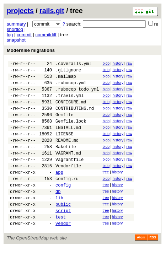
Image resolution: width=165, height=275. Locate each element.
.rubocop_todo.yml (77, 94)
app (59, 191)
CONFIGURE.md (70, 109)
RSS (152, 265)
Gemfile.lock (70, 132)
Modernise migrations (31, 50)
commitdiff (45, 34)
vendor (63, 251)
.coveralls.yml (73, 64)
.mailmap (65, 79)
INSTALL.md (68, 139)
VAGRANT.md (68, 169)
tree (105, 190)
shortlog (15, 29)
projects (20, 11)
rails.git (51, 11)
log (10, 34)
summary (16, 24)
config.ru (67, 199)
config (63, 206)
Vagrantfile (69, 176)
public (63, 229)
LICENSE (64, 147)
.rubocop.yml (70, 87)
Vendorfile (68, 184)
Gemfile (64, 124)
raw (129, 63)
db (57, 214)
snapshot (16, 40)
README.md (67, 154)
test (60, 244)
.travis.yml (69, 102)
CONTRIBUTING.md (74, 117)
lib (59, 221)
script (63, 236)
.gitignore (68, 72)
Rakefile (65, 161)
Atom (141, 265)
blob (106, 63)
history (117, 63)
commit (24, 34)
